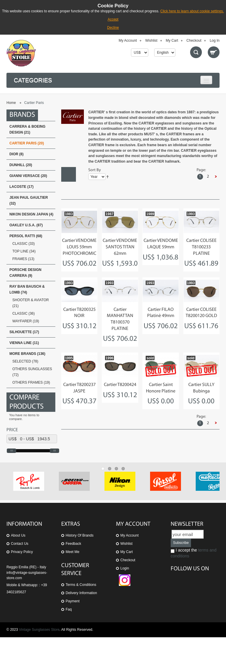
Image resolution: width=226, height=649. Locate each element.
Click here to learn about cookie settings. (192, 11)
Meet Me (72, 564)
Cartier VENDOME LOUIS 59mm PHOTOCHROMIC (79, 247)
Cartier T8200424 (120, 384)
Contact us (19, 555)
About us (18, 547)
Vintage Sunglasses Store (39, 641)
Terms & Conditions (81, 596)
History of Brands (80, 547)
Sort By (94, 170)
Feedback (73, 555)
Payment (72, 613)
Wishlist (151, 40)
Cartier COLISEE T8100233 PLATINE (201, 247)
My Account (128, 40)
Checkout (194, 40)
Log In (215, 40)
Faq (69, 621)
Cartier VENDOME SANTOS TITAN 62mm (120, 247)
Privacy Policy (22, 564)
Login (124, 580)
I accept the (193, 564)
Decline (113, 28)
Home (11, 103)
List (68, 189)
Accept (113, 19)
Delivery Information (81, 605)
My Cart (172, 40)
